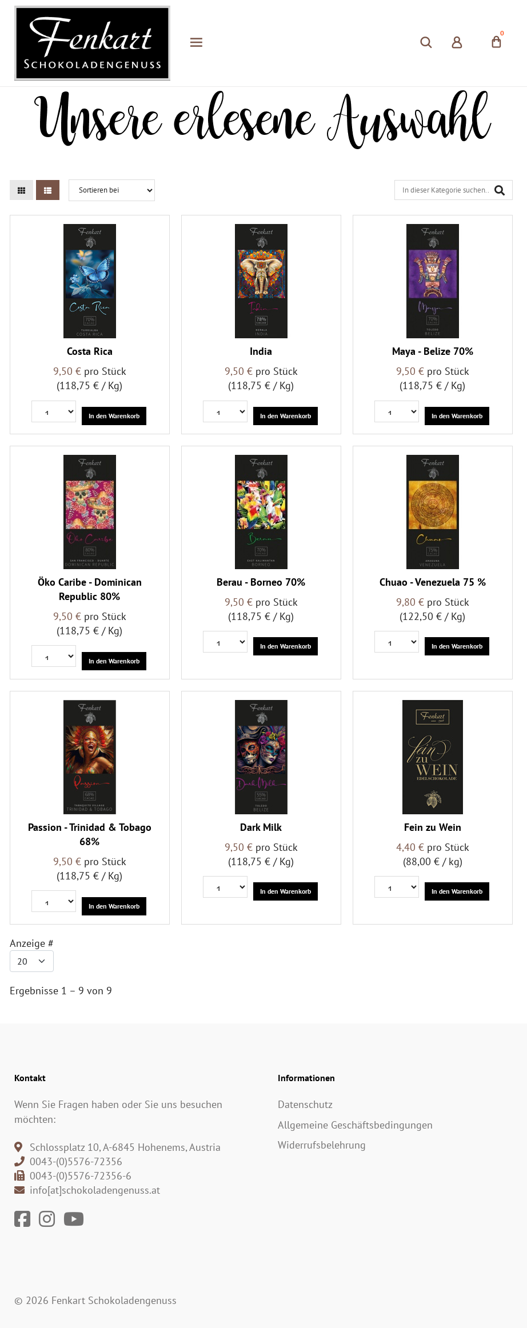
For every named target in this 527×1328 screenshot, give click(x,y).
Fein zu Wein (432, 827)
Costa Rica (90, 351)
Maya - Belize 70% (432, 351)
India (261, 351)
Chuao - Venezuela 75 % (433, 582)
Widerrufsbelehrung (322, 1144)
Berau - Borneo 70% (261, 582)
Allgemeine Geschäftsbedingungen (355, 1124)
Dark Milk (261, 827)
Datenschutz (305, 1104)
